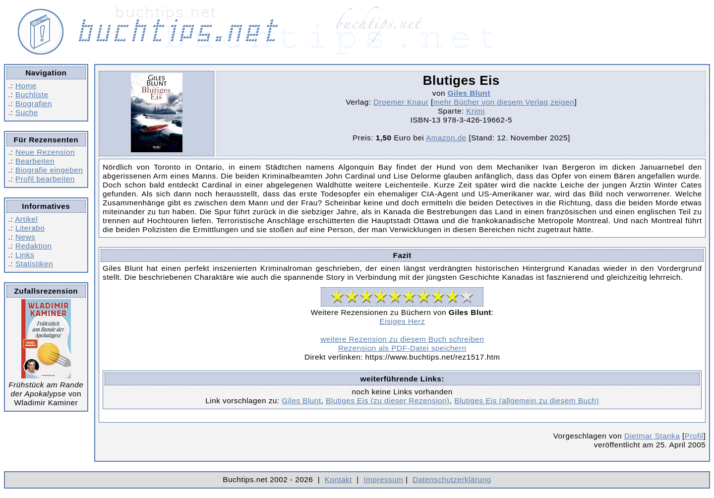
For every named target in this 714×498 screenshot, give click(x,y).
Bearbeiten (35, 161)
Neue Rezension (45, 152)
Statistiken (34, 263)
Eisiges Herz (402, 321)
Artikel (26, 219)
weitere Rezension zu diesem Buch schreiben (402, 339)
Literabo (30, 228)
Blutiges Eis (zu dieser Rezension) (388, 400)
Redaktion (33, 246)
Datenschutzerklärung (452, 479)
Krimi (475, 111)
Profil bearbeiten (45, 179)
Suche (26, 112)
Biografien (33, 103)
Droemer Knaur (400, 102)
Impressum (383, 479)
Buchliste (31, 94)
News (25, 237)
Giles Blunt (469, 93)
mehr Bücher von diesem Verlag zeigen (504, 102)
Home (26, 85)
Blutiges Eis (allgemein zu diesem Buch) (526, 400)
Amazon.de (446, 137)
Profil (694, 436)
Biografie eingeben (49, 170)
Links (24, 254)
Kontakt (338, 479)
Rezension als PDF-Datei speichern (402, 348)
